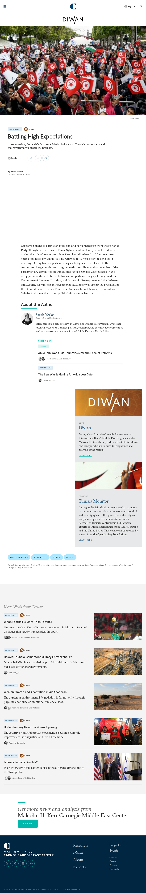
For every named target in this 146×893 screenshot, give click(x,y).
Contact (113, 857)
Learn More (85, 455)
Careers (113, 861)
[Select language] (131, 6)
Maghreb (70, 557)
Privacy (113, 865)
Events (113, 850)
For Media (114, 869)
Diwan (32, 129)
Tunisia (56, 557)
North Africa (40, 557)
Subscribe (28, 823)
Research (80, 845)
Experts (79, 866)
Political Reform (19, 557)
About (78, 859)
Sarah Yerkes (17, 171)
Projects (114, 845)
